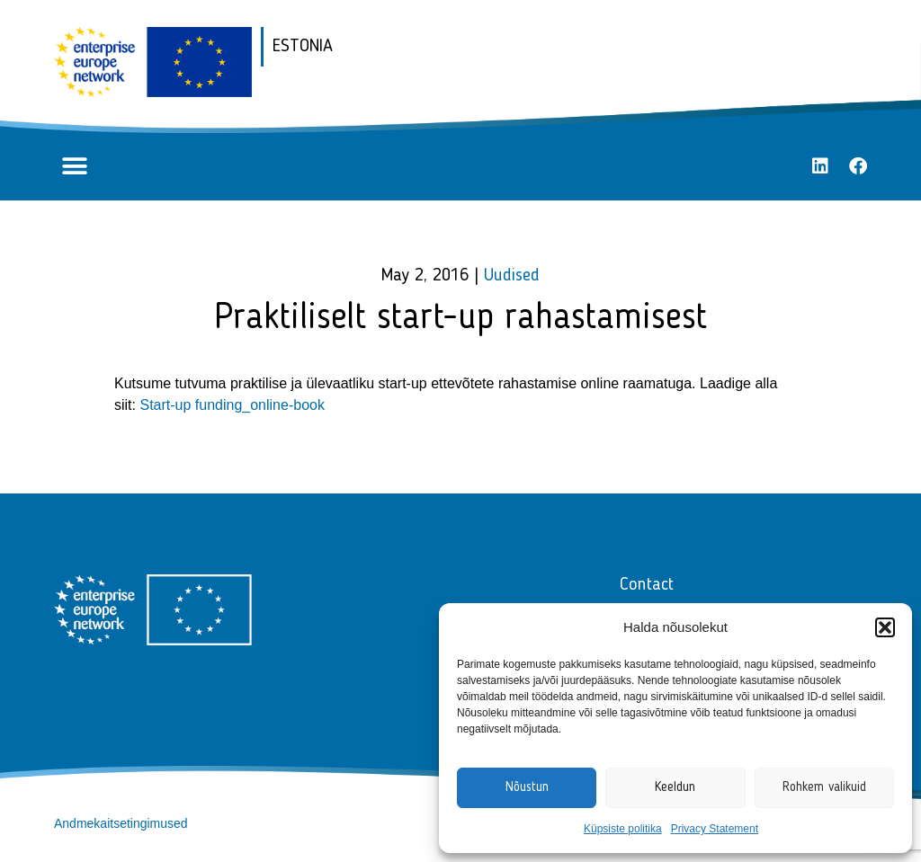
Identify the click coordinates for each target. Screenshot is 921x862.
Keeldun (675, 788)
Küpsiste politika (623, 828)
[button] (885, 627)
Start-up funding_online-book (231, 405)
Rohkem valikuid (824, 788)
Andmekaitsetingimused (121, 823)
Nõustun (527, 788)
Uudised (512, 276)
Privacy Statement (714, 828)
